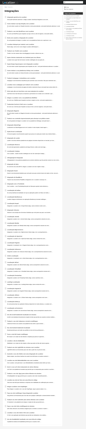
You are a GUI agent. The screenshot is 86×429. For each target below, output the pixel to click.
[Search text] (73, 2)
